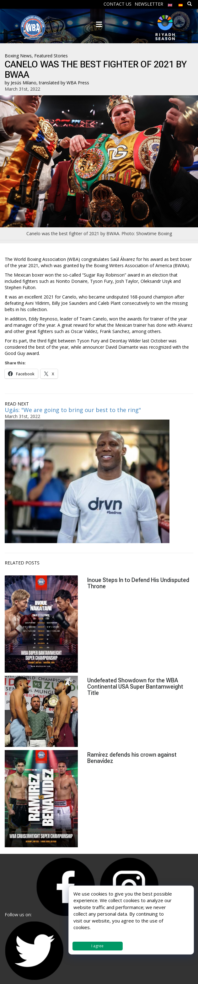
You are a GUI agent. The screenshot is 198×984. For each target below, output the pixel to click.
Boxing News (18, 56)
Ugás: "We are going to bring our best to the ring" (73, 410)
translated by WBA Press (64, 83)
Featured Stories (51, 56)
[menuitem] (170, 4)
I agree (97, 946)
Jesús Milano (23, 83)
